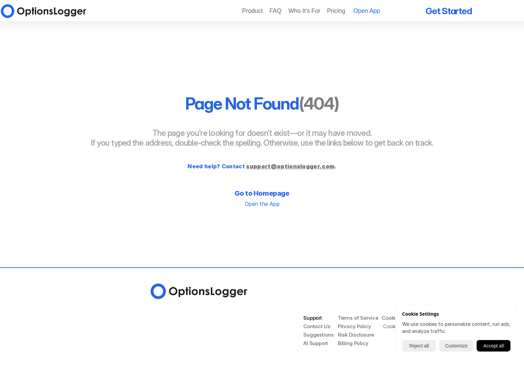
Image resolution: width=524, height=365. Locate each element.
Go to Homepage (262, 193)
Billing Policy (353, 343)
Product (252, 10)
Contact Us (316, 326)
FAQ (275, 10)
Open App (366, 10)
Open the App (262, 203)
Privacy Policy (354, 326)
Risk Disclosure (356, 335)
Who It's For (304, 10)
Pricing (337, 10)
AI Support (315, 343)
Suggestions (318, 335)
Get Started (448, 11)
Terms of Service (358, 318)
